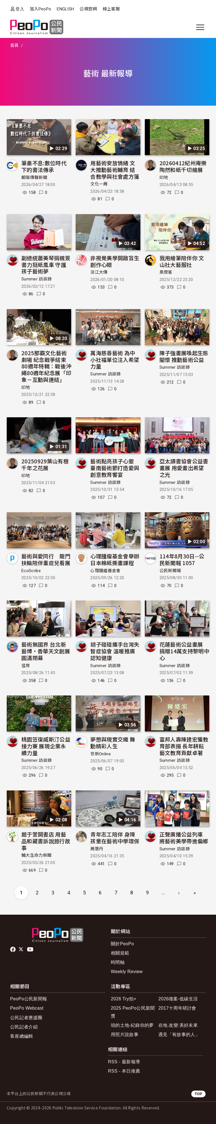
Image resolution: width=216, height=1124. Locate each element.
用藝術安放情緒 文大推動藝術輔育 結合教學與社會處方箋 (114, 169)
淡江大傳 (98, 272)
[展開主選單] (200, 27)
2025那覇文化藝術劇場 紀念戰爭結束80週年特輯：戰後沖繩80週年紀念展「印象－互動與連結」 (46, 366)
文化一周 (98, 184)
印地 (163, 177)
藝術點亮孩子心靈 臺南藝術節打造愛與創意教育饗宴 (114, 467)
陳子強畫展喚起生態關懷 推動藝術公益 (183, 356)
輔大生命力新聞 (36, 855)
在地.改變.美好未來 (178, 1025)
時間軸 (118, 962)
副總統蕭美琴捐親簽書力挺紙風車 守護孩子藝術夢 (45, 264)
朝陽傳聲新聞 (34, 177)
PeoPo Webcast (27, 1008)
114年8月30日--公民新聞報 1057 (181, 559)
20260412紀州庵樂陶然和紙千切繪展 (183, 166)
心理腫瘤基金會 (105, 570)
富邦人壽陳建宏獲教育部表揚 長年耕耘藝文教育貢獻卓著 (183, 745)
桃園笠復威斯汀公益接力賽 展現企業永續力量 (45, 745)
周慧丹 (96, 848)
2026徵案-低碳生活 (178, 998)
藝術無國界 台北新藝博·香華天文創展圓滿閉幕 (45, 650)
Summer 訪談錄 (36, 279)
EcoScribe (31, 570)
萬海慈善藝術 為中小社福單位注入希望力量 (114, 359)
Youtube (30, 949)
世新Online (100, 753)
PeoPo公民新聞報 (28, 998)
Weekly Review (127, 971)
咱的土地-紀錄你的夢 (132, 1025)
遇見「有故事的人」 (179, 1034)
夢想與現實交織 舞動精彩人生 (112, 742)
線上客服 (111, 9)
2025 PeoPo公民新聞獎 (133, 1012)
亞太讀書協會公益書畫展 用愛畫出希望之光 (183, 467)
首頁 (14, 45)
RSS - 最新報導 (124, 1061)
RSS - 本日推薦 (124, 1071)
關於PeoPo (122, 943)
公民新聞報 (170, 570)
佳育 (25, 665)
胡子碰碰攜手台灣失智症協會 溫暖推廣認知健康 (114, 650)
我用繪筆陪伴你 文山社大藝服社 (181, 261)
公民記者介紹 (24, 1027)
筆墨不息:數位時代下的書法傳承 (43, 166)
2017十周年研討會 (177, 1008)
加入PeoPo (40, 9)
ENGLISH (65, 9)
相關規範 (120, 953)
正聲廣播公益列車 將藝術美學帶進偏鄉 (183, 837)
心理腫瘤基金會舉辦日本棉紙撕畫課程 (114, 559)
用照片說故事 (124, 1034)
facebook (13, 949)
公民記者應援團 (26, 1017)
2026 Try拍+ (123, 998)
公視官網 (88, 9)
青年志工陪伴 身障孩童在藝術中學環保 (114, 837)
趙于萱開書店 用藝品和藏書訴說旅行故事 (45, 840)
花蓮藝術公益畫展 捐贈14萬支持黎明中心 (184, 650)
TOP (198, 1094)
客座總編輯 (21, 1036)
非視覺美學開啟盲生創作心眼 (114, 261)
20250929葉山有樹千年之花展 (45, 464)
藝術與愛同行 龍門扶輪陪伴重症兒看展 (45, 559)
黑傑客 (165, 272)
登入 (19, 9)
